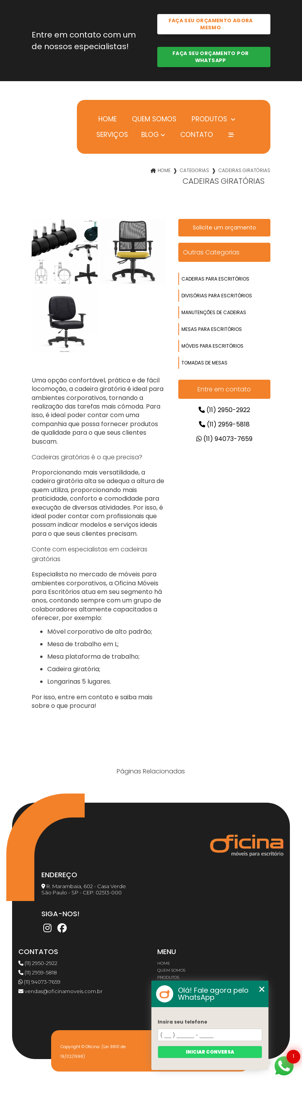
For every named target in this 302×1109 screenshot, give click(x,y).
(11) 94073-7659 (224, 438)
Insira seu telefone (182, 1021)
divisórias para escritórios (216, 295)
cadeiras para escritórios (215, 278)
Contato (195, 134)
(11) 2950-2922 (224, 409)
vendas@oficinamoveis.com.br (60, 991)
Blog (150, 134)
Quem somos (153, 118)
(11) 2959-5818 (224, 424)
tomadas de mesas (204, 362)
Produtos (209, 119)
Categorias (194, 170)
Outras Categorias (211, 252)
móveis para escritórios (212, 346)
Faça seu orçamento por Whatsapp (210, 57)
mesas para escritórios (211, 329)
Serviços (112, 134)
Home (106, 118)
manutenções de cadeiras (213, 312)
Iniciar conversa (210, 1052)
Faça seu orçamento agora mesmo (211, 24)
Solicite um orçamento (224, 227)
